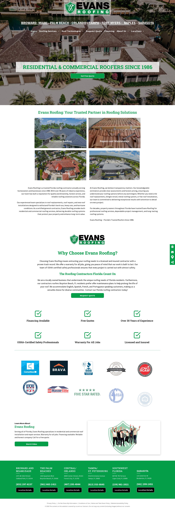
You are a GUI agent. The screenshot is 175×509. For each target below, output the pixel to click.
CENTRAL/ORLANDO (70, 470)
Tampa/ (92, 468)
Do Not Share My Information (67, 503)
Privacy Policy (51, 503)
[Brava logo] (59, 384)
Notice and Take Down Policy (100, 503)
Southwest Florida (120, 470)
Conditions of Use (84, 503)
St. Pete (93, 471)
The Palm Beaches (46, 470)
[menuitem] (34, 31)
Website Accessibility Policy (119, 503)
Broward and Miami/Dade (25, 470)
